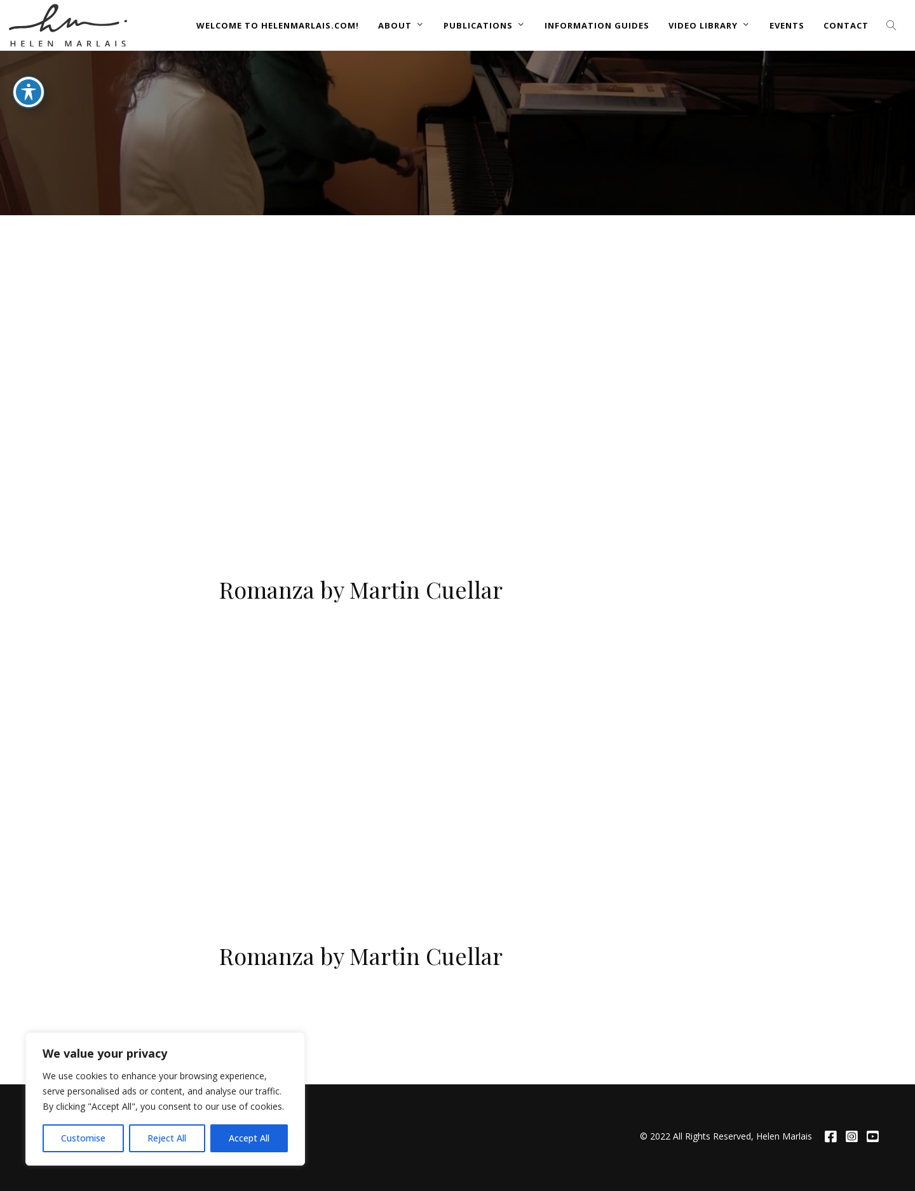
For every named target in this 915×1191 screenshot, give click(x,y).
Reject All (166, 1138)
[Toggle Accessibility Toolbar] (28, 92)
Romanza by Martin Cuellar (361, 589)
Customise (83, 1138)
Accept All (249, 1138)
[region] (165, 1099)
